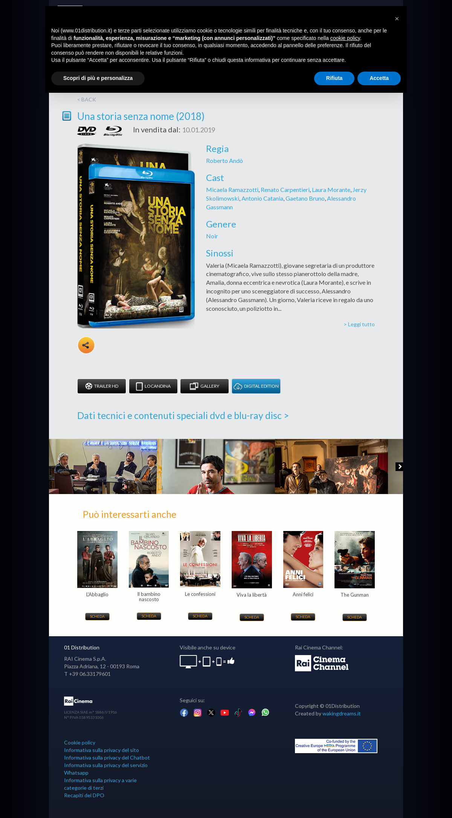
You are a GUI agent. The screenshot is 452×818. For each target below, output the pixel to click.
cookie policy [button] (345, 38)
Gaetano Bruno (305, 198)
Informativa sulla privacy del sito (101, 750)
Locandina (153, 386)
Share (86, 345)
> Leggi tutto (359, 324)
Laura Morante (331, 189)
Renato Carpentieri (285, 189)
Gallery (204, 386)
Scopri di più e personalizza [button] (98, 78)
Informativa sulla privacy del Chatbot (107, 757)
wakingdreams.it (341, 713)
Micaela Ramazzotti (232, 189)
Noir (212, 235)
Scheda (97, 616)
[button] (397, 18)
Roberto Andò (224, 160)
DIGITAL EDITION (256, 386)
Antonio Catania (262, 198)
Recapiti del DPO (84, 795)
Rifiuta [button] (334, 78)
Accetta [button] (379, 78)
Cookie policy (79, 742)
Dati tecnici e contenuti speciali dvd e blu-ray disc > (183, 415)
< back (86, 99)
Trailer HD (101, 386)
